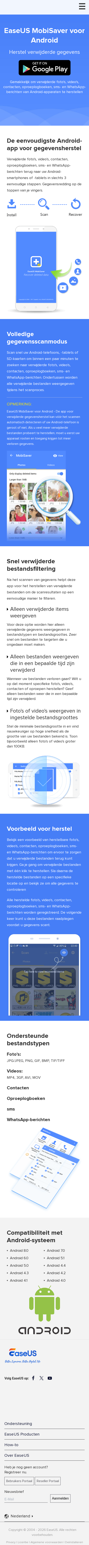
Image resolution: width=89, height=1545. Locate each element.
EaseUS (29, 6)
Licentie (23, 1542)
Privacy (11, 1542)
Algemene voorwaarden (46, 1542)
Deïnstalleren (74, 1542)
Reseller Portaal (48, 1481)
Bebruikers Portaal (19, 1481)
